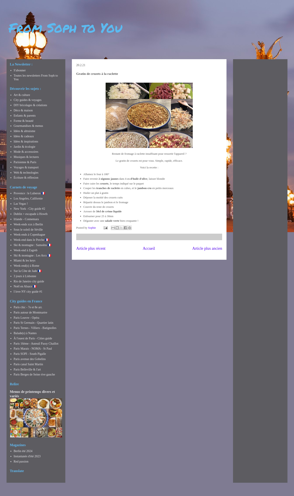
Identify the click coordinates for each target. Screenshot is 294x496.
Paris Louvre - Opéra (26, 317)
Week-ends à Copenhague (29, 234)
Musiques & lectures (26, 157)
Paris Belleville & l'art (27, 369)
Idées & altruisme (24, 131)
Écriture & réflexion (26, 177)
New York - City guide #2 (29, 208)
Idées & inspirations (26, 141)
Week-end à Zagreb (25, 250)
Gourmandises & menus (28, 125)
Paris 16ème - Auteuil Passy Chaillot (36, 343)
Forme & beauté (24, 120)
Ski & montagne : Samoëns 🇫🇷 (33, 245)
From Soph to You (65, 27)
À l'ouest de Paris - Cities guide (33, 338)
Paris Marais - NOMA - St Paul (33, 348)
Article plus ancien (207, 248)
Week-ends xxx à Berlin (28, 224)
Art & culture (22, 95)
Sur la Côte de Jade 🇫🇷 (28, 271)
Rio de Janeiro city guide (29, 281)
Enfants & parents (25, 115)
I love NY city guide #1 (28, 291)
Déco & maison (23, 110)
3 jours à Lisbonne (25, 276)
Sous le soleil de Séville (28, 229)
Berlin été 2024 (23, 451)
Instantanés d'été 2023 (27, 456)
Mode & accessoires (26, 151)
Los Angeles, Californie (28, 198)
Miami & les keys (24, 260)
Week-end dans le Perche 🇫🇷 (31, 239)
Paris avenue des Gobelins (30, 359)
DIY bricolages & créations (30, 105)
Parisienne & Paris (25, 162)
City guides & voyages (28, 100)
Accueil (149, 248)
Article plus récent (90, 248)
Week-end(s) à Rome (26, 265)
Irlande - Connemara (26, 219)
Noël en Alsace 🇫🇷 (25, 286)
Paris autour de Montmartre (30, 312)
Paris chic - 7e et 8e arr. (28, 307)
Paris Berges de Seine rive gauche (34, 374)
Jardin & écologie (24, 146)
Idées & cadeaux (24, 136)
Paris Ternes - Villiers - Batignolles (35, 328)
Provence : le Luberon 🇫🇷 (29, 193)
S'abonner (20, 70)
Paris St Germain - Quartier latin (33, 322)
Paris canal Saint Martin (28, 364)
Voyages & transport (26, 167)
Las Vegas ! (21, 203)
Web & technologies (26, 172)
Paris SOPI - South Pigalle (30, 353)
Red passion (21, 461)
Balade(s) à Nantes (25, 333)
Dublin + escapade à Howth (31, 214)
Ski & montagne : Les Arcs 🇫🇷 (32, 255)
